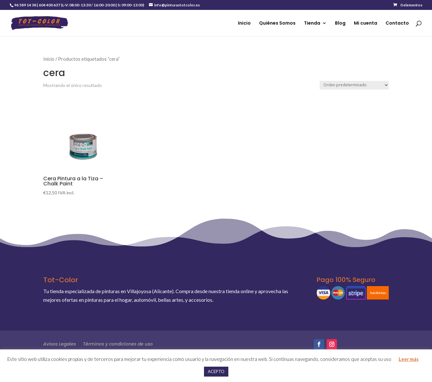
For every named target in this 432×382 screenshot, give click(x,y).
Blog (340, 23)
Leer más (409, 359)
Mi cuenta (365, 23)
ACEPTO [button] (216, 371)
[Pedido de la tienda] (354, 85)
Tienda (312, 23)
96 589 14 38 (25, 5)
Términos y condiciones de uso (118, 343)
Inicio (244, 23)
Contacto (397, 23)
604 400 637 (49, 5)
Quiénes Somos (277, 23)
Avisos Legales (59, 343)
